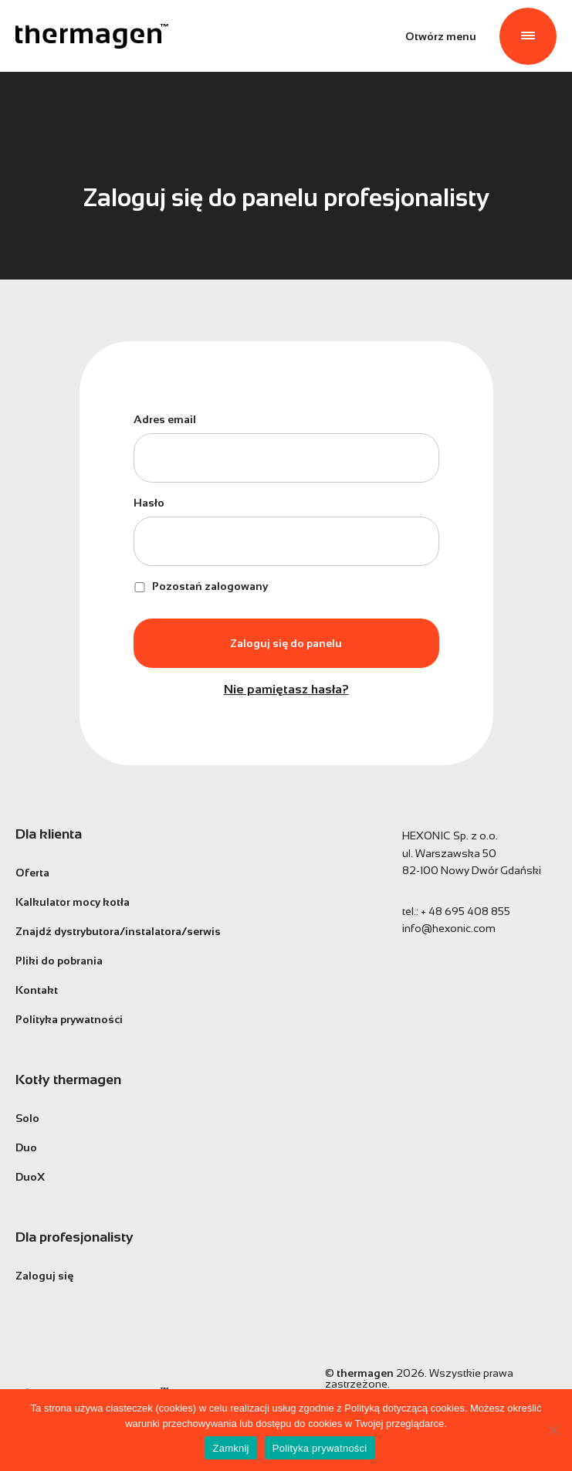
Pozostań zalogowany (201, 586)
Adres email (165, 419)
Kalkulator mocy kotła (72, 902)
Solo (27, 1118)
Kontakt (36, 990)
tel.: (456, 911)
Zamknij (230, 1448)
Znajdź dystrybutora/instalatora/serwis (118, 931)
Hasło (149, 503)
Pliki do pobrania (59, 960)
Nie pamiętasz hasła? (286, 689)
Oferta (32, 872)
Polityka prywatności (69, 1019)
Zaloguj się (44, 1275)
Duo (26, 1147)
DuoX (30, 1177)
